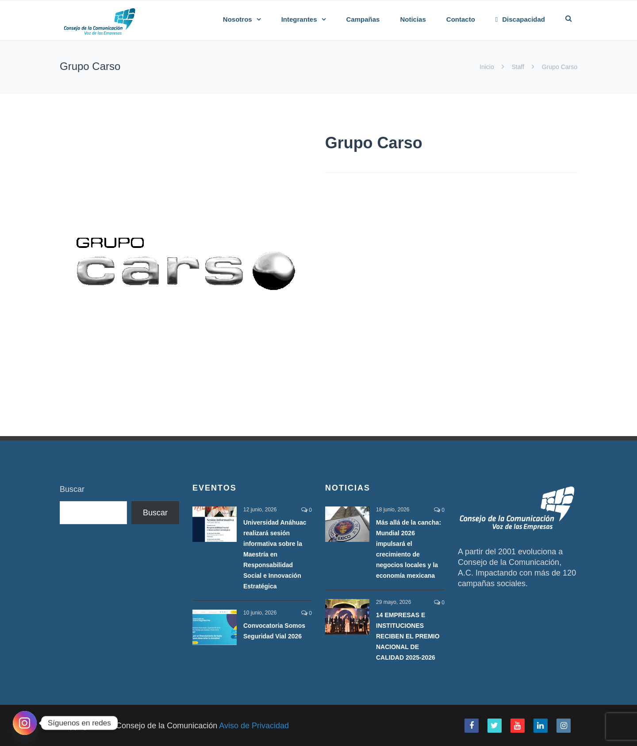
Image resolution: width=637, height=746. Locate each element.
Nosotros (237, 19)
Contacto (460, 19)
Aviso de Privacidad (254, 725)
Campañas (363, 19)
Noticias (413, 19)
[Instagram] (25, 723)
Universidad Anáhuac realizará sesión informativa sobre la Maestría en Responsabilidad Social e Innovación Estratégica (275, 554)
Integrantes (299, 19)
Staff (518, 66)
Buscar (72, 489)
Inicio (488, 66)
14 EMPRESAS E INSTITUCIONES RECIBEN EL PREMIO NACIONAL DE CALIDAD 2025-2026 (408, 636)
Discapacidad (520, 19)
